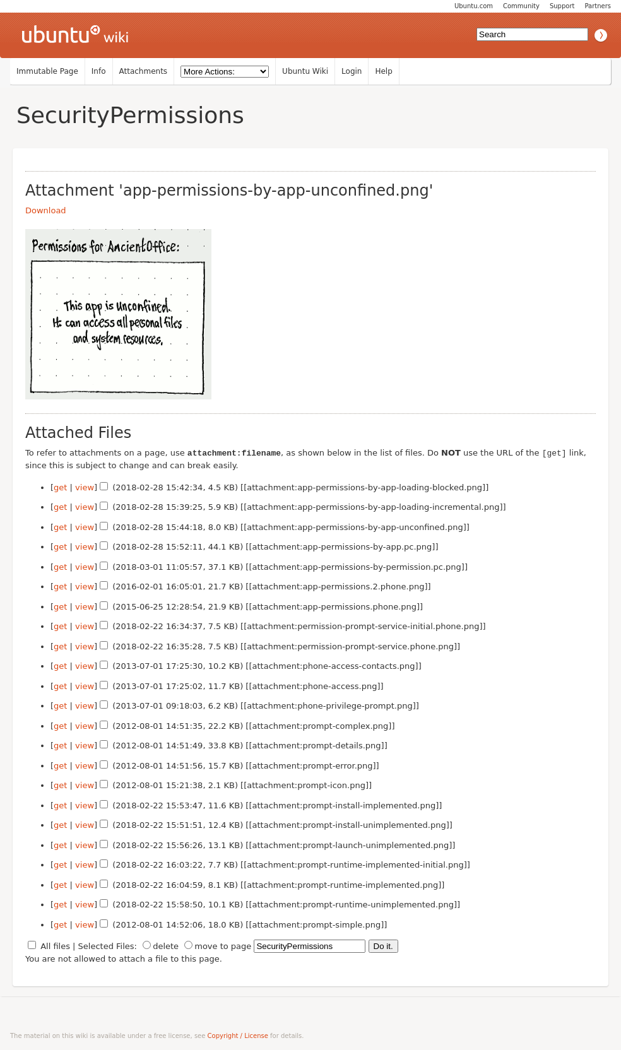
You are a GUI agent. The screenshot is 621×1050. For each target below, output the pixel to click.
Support (562, 6)
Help (383, 71)
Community (521, 6)
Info (99, 71)
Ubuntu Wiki (305, 71)
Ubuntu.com (473, 6)
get (60, 487)
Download (45, 210)
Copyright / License (238, 1035)
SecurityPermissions (130, 115)
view (84, 487)
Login (351, 71)
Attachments (143, 71)
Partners (597, 6)
